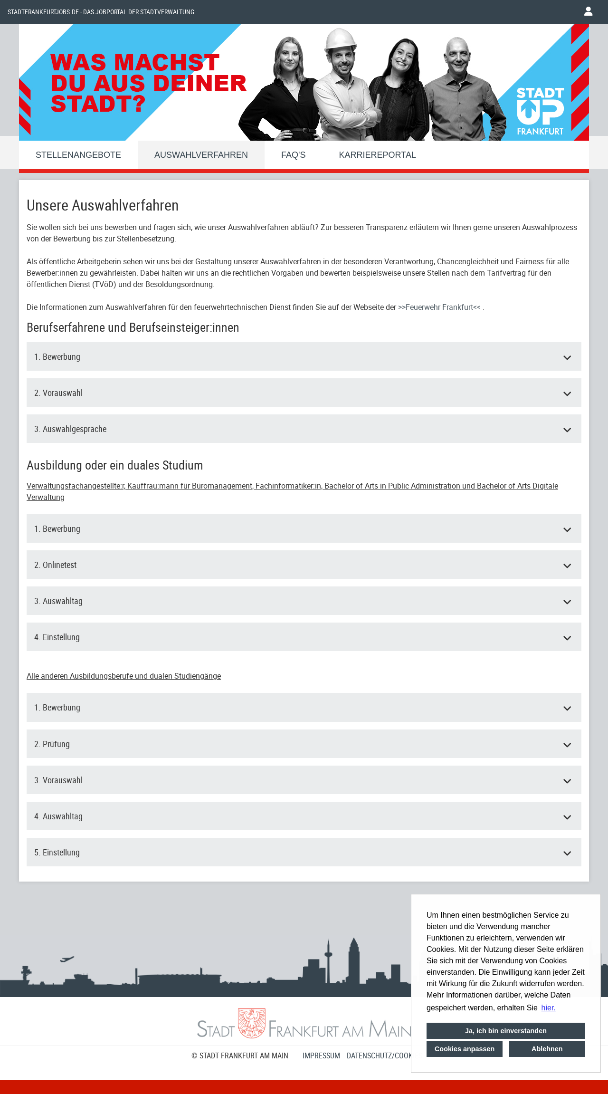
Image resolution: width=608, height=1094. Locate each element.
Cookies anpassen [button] (464, 1049)
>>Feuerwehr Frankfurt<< (440, 307)
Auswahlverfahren (201, 155)
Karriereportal (377, 155)
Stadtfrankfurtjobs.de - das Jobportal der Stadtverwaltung (101, 12)
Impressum (321, 1055)
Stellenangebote (78, 155)
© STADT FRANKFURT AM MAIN (239, 1055)
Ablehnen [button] (547, 1049)
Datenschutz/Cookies (384, 1055)
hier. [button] (549, 1008)
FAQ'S (293, 155)
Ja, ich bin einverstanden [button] (506, 1031)
